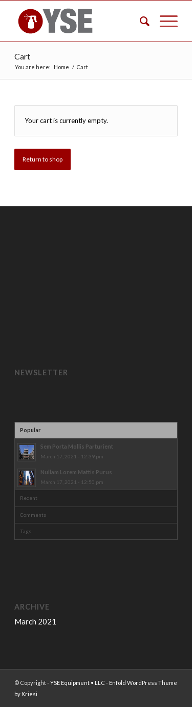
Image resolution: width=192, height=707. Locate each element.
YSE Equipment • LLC (77, 682)
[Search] (140, 21)
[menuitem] (140, 21)
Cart (22, 56)
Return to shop (42, 159)
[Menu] (164, 21)
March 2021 (35, 621)
